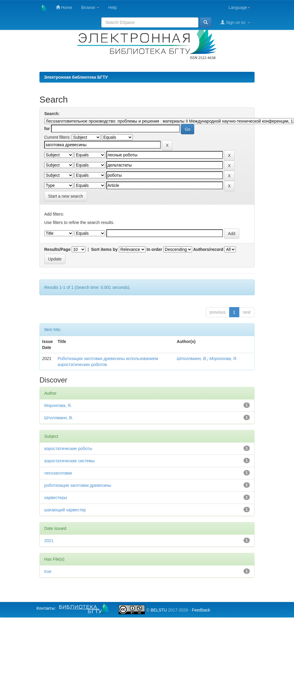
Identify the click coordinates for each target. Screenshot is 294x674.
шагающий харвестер (65, 509)
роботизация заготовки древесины (77, 485)
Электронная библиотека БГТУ (76, 77)
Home (64, 7)
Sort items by (104, 249)
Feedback (201, 610)
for (47, 128)
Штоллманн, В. (192, 358)
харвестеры (55, 497)
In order (154, 249)
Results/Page (57, 249)
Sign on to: (235, 22)
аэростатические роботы (68, 448)
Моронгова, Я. (223, 358)
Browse (90, 7)
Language (239, 7)
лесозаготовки (58, 473)
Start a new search (65, 196)
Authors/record (208, 249)
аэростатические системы (69, 460)
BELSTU (159, 610)
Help (112, 7)
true (47, 571)
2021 (48, 540)
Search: (51, 113)
